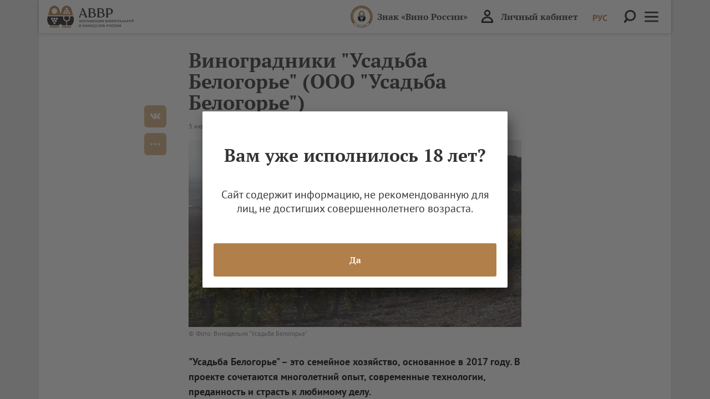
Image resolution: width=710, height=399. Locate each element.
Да (355, 260)
